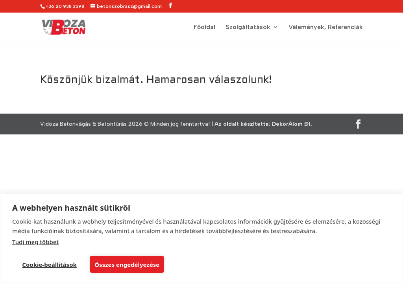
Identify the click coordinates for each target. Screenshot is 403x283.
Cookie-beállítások (49, 264)
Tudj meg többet (35, 242)
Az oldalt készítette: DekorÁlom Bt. (263, 124)
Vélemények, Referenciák (325, 27)
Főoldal (204, 27)
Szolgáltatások (248, 27)
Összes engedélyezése (126, 264)
